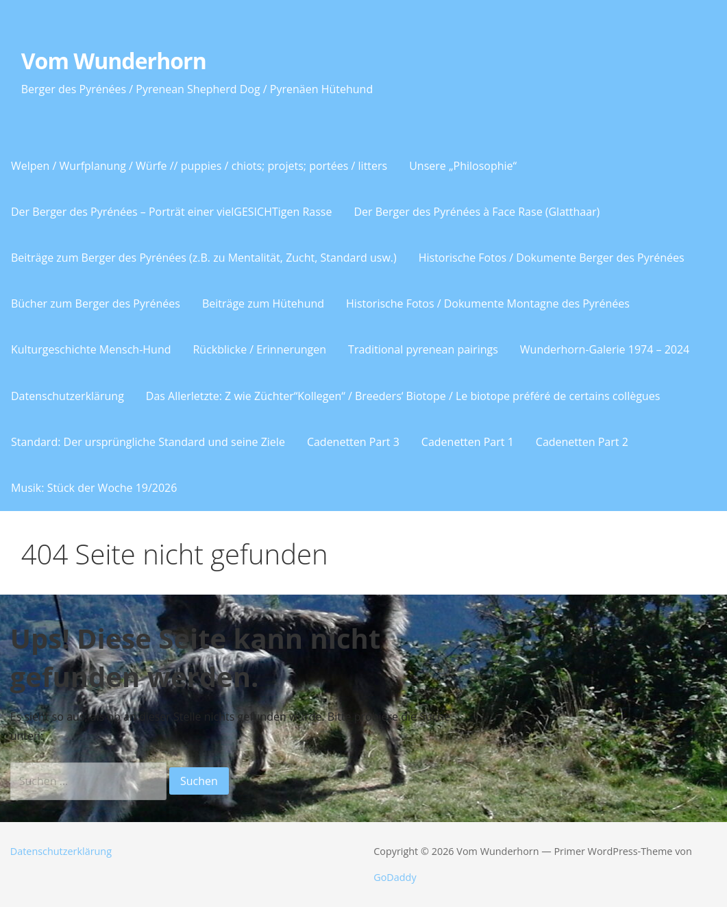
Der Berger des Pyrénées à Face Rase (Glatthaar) (477, 211)
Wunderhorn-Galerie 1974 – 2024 (604, 349)
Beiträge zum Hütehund (263, 303)
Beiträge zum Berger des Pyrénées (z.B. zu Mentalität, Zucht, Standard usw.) (204, 257)
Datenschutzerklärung (67, 395)
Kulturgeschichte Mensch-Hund (91, 349)
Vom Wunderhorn (113, 60)
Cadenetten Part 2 (582, 441)
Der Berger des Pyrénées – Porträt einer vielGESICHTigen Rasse (171, 211)
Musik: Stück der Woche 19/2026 (94, 487)
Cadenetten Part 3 (353, 441)
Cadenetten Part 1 (467, 441)
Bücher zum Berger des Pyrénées (95, 303)
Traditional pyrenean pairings (423, 349)
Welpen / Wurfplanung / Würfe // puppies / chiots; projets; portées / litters (199, 165)
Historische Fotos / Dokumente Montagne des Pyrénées (488, 303)
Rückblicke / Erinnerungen (259, 349)
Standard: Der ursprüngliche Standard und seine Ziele (148, 441)
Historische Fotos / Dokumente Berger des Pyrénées (552, 257)
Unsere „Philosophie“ (463, 165)
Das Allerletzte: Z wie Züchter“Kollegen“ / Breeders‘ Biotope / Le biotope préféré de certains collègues (403, 395)
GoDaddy (394, 877)
